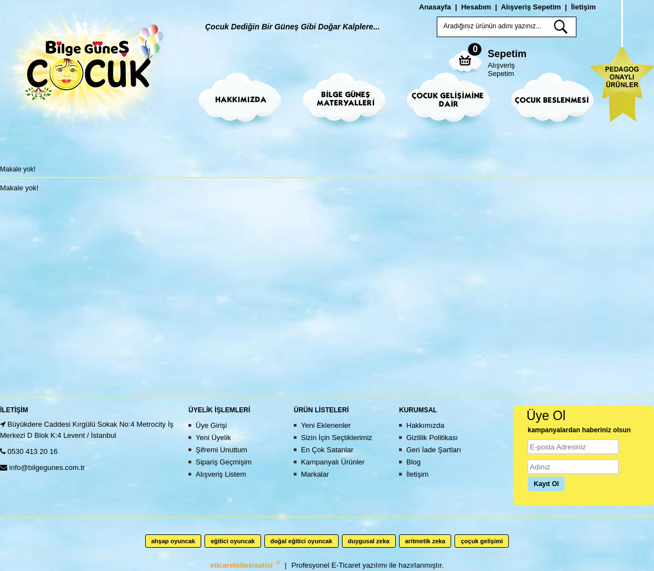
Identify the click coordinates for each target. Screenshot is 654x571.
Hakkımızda (425, 425)
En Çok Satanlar (327, 450)
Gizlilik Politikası (432, 437)
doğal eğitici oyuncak (301, 541)
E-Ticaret (346, 565)
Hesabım (476, 7)
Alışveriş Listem (221, 474)
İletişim (583, 7)
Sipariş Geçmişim (224, 462)
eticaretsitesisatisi (242, 565)
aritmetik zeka (425, 541)
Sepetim (507, 53)
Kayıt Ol (546, 484)
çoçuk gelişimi (482, 541)
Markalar (315, 474)
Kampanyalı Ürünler (333, 462)
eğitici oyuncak (232, 541)
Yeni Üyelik (213, 437)
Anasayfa (435, 7)
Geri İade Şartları (433, 450)
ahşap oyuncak (173, 541)
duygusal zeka (369, 541)
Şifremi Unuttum (221, 450)
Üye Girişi (211, 425)
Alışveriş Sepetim (501, 69)
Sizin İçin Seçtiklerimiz (336, 437)
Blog (413, 462)
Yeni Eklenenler (326, 425)
